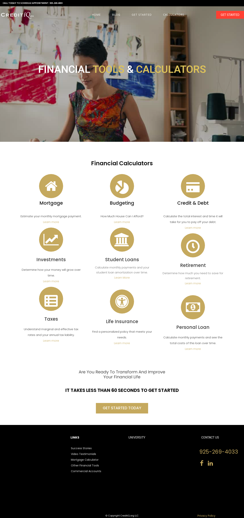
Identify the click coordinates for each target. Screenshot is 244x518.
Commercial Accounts (86, 471)
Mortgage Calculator (85, 460)
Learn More (122, 278)
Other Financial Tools (85, 465)
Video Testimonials (83, 454)
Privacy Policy (206, 516)
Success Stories (81, 448)
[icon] (51, 189)
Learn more (51, 222)
